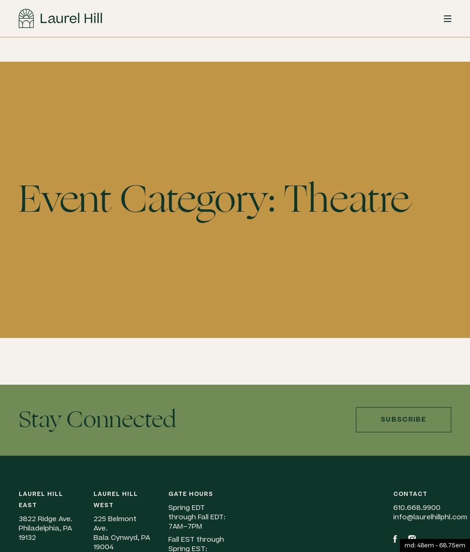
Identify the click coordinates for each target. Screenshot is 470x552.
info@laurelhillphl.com (430, 517)
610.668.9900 (417, 508)
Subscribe (404, 419)
